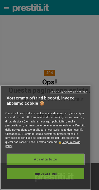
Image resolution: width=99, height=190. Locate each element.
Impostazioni (46, 173)
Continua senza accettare (68, 92)
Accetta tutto (45, 159)
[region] (45, 137)
